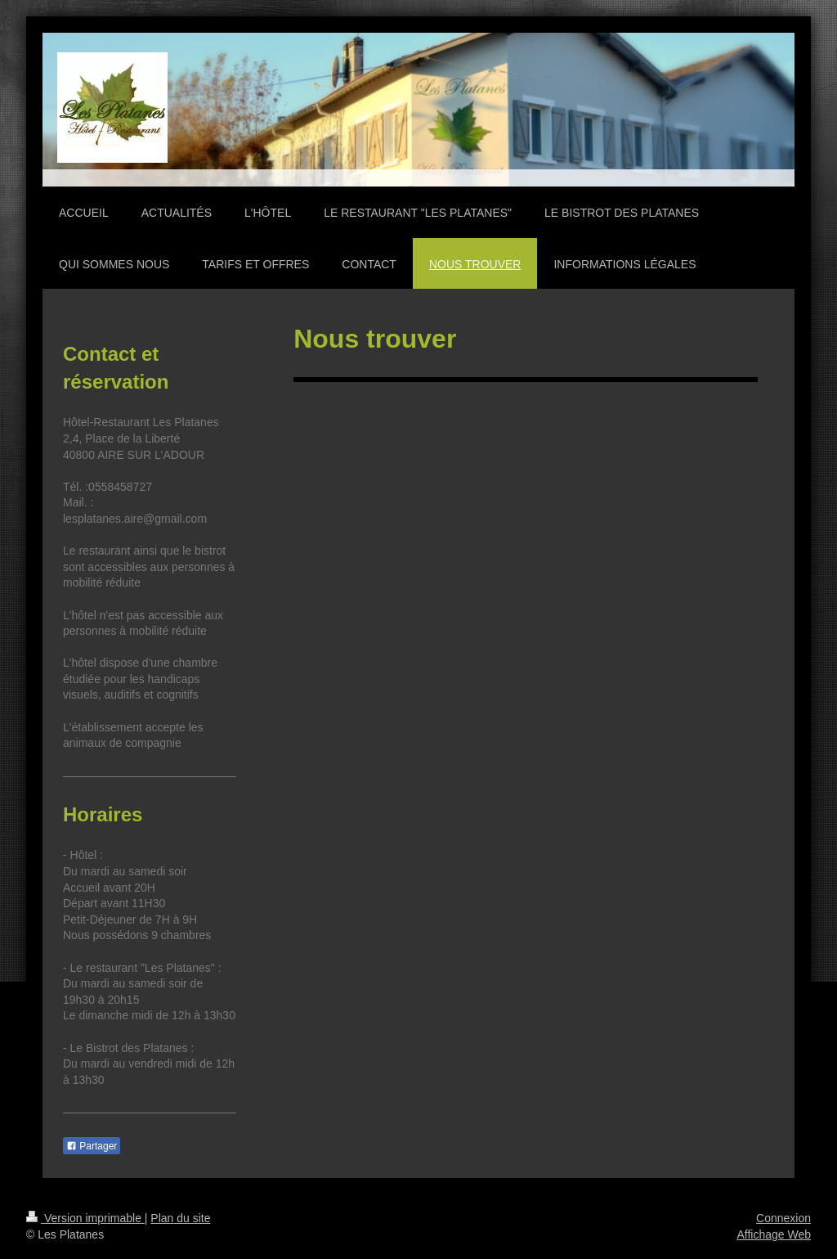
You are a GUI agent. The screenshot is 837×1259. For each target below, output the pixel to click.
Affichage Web (773, 1234)
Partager (91, 1146)
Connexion (783, 1218)
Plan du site (180, 1218)
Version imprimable (85, 1218)
